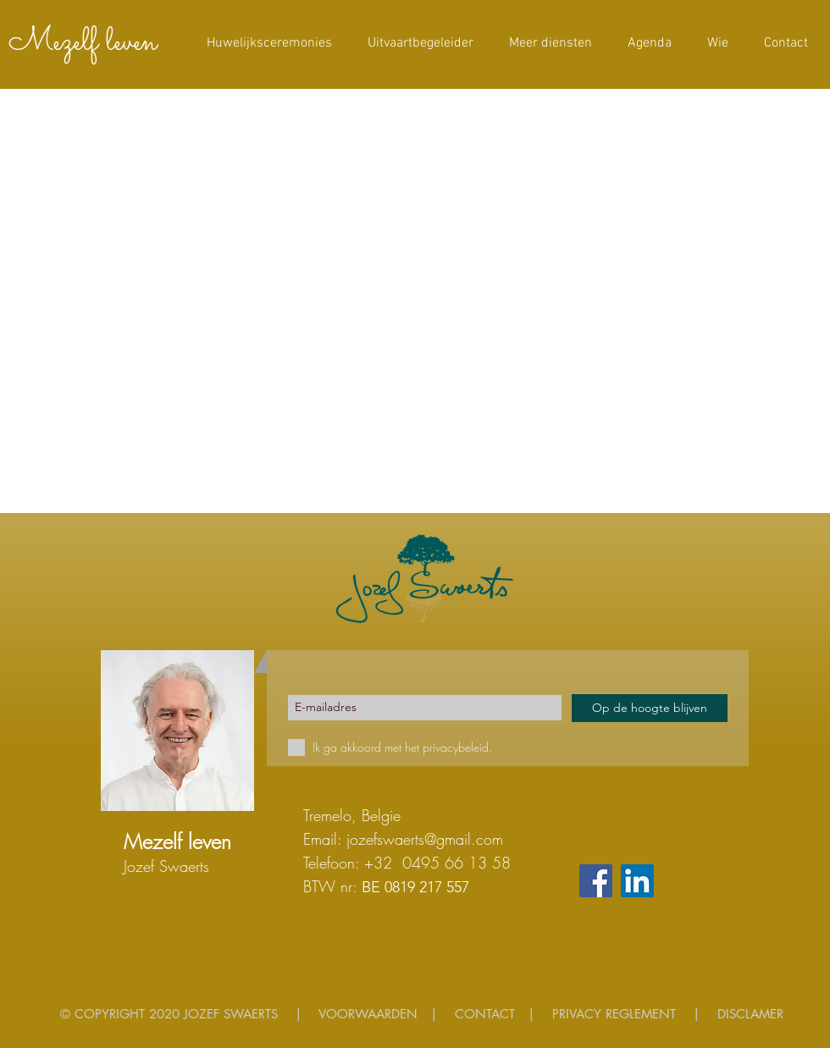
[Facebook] (595, 880)
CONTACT (485, 1014)
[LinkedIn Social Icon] (637, 880)
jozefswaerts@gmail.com (424, 839)
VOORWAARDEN (368, 1014)
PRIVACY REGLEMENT (614, 1014)
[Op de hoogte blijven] (650, 708)
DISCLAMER (750, 1014)
